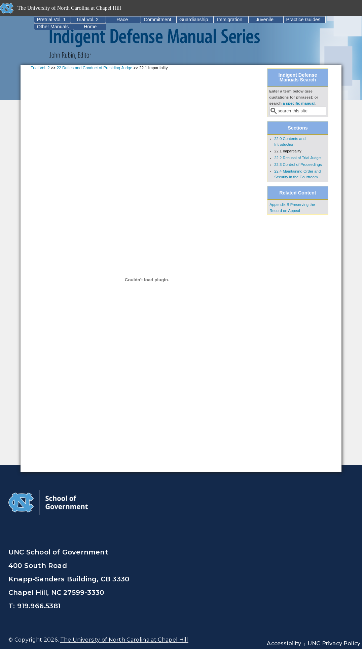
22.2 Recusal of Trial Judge (297, 158)
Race (122, 19)
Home (90, 26)
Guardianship (193, 19)
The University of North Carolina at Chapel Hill (124, 640)
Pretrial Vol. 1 (51, 19)
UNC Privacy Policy (333, 643)
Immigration (229, 19)
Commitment (157, 19)
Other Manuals (53, 26)
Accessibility (284, 643)
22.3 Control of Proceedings (298, 165)
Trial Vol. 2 (87, 19)
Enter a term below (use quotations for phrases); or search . (293, 97)
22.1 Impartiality (287, 151)
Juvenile (265, 19)
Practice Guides (303, 19)
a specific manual (299, 103)
